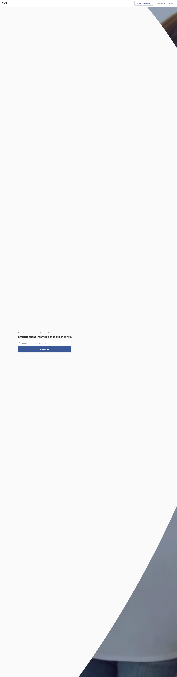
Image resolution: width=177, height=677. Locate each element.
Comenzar (44, 349)
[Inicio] (4, 3)
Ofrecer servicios (143, 3)
